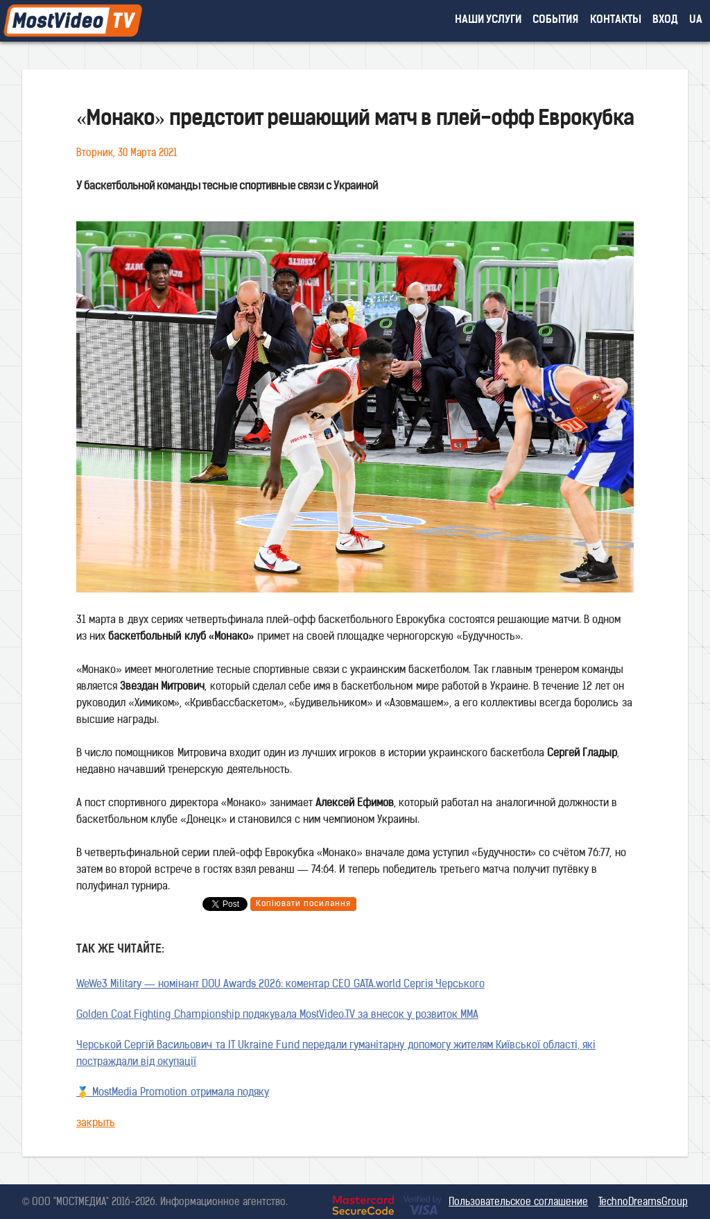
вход (665, 20)
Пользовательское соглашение (518, 1202)
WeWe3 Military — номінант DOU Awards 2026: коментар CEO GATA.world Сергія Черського (280, 985)
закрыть (95, 1123)
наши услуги (488, 20)
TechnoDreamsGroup (643, 1202)
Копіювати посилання (303, 904)
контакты (615, 20)
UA (695, 20)
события (555, 20)
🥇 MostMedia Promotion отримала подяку (172, 1093)
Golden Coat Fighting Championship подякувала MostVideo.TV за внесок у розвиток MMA (277, 1015)
